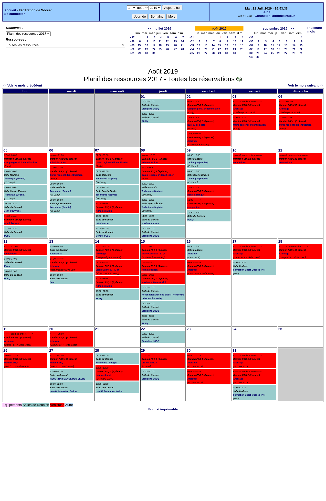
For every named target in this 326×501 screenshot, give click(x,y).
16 (146, 45)
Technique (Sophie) (14, 178)
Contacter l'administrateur (274, 16)
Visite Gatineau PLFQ (107, 270)
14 (182, 41)
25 (160, 49)
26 (167, 49)
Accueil (10, 10)
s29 (132, 45)
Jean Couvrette (12, 211)
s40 (251, 56)
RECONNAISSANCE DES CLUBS (67, 379)
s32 (191, 41)
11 (160, 41)
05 (5, 150)
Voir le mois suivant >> (305, 85)
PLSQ (145, 121)
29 (139, 53)
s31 (132, 53)
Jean (52, 282)
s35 (191, 53)
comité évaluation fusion (63, 391)
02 (188, 96)
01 (143, 96)
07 (97, 150)
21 (182, 45)
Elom (7, 266)
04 (280, 96)
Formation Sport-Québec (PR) (249, 270)
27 (175, 49)
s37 (251, 45)
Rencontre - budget (106, 362)
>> (292, 28)
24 (153, 49)
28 (182, 49)
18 (160, 45)
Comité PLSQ (103, 236)
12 (167, 41)
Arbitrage (192, 141)
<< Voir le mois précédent (22, 85)
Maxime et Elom (150, 223)
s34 (191, 49)
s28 (132, 41)
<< (150, 28)
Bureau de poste (196, 125)
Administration (12, 223)
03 (234, 96)
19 (167, 45)
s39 (251, 53)
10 (153, 41)
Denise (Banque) (196, 195)
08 (143, 150)
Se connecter (14, 14)
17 (153, 45)
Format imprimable (163, 409)
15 (139, 45)
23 (146, 49)
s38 (251, 49)
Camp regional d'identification (203, 109)
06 (51, 150)
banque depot (103, 375)
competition (193, 207)
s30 (132, 49)
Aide (266, 12)
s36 (251, 41)
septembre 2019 (275, 28)
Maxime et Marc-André (154, 282)
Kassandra (56, 253)
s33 (191, 45)
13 (175, 41)
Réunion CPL (103, 223)
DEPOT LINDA (149, 362)
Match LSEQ (11, 362)
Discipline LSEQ (150, 109)
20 (175, 45)
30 (146, 53)
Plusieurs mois (314, 29)
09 (188, 150)
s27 (132, 37)
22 (139, 49)
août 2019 (219, 28)
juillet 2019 (163, 28)
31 (153, 53)
